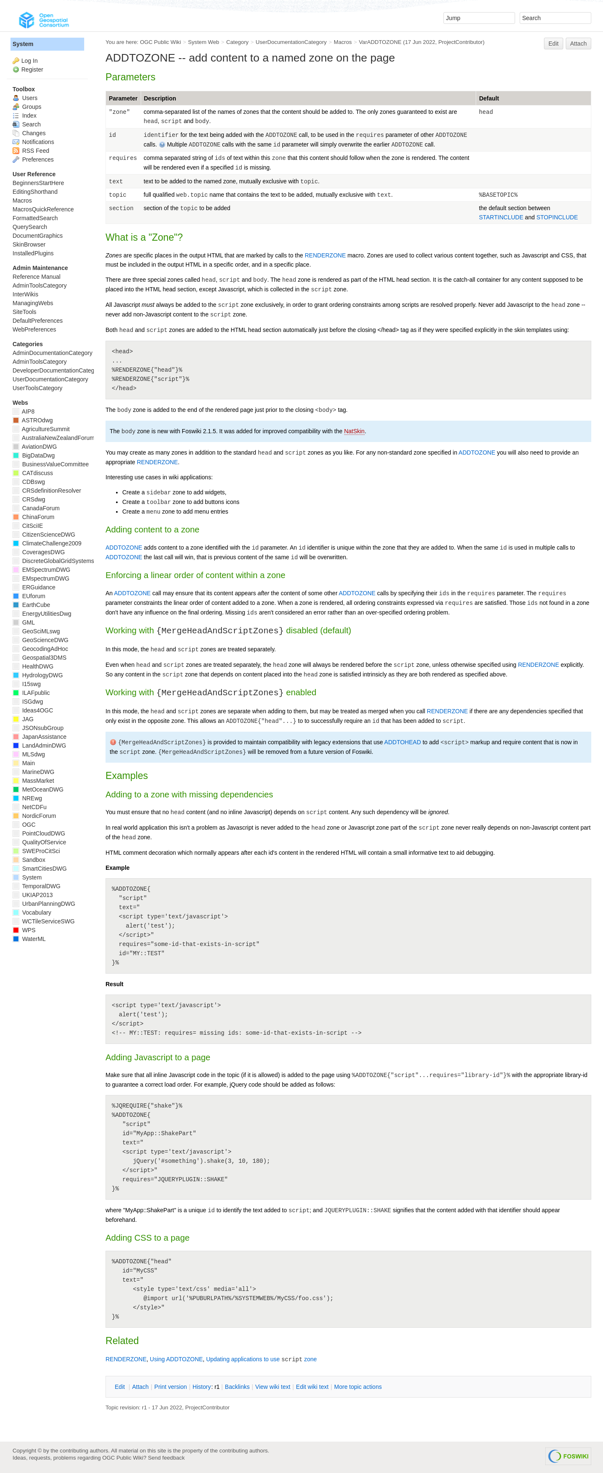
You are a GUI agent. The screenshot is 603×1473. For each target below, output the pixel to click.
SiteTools (24, 311)
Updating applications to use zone (261, 1359)
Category (237, 42)
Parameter (123, 98)
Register (32, 69)
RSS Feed (31, 150)
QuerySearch (30, 227)
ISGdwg (28, 701)
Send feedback (166, 1458)
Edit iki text (312, 1386)
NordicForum (34, 815)
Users (25, 98)
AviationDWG (35, 446)
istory (202, 1386)
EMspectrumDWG (41, 578)
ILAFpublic (31, 692)
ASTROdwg (33, 420)
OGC (24, 824)
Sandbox (29, 859)
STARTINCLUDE (501, 217)
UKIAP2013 (33, 895)
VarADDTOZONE (380, 42)
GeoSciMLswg (36, 631)
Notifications (33, 142)
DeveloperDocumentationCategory (58, 370)
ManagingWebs (33, 303)
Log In (29, 60)
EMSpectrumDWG (41, 569)
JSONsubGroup (38, 728)
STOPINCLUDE (557, 217)
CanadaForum (36, 508)
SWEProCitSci (36, 851)
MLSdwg (29, 754)
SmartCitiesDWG (40, 868)
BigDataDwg (34, 455)
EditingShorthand (35, 191)
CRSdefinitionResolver (47, 490)
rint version (171, 1386)
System (23, 44)
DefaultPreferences (38, 320)
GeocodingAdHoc (40, 648)
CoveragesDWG (39, 552)
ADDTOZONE (477, 452)
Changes (29, 133)
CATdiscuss (33, 473)
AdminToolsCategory (40, 285)
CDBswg (29, 481)
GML (24, 622)
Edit (554, 43)
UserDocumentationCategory (291, 42)
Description (160, 98)
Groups (27, 106)
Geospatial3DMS (40, 657)
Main (24, 763)
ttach (140, 1386)
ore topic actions (358, 1386)
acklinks (237, 1386)
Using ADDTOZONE (176, 1359)
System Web (203, 42)
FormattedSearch (35, 218)
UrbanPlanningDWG (44, 903)
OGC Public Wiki (160, 42)
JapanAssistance (40, 736)
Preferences (33, 159)
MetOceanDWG (38, 789)
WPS (24, 930)
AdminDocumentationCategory (53, 353)
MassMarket (33, 780)
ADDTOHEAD (402, 742)
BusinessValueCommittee (51, 464)
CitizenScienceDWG (44, 534)
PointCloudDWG (39, 833)
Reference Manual (36, 276)
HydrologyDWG (38, 675)
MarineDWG (33, 772)
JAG (23, 719)
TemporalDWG (36, 886)
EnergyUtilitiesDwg (42, 613)
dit (120, 1386)
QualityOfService (39, 842)
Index (24, 115)
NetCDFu (29, 807)
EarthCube (31, 605)
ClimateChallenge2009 (47, 543)
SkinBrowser (29, 244)
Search (27, 124)
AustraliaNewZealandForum (54, 437)
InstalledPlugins (33, 253)
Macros (343, 42)
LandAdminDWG (39, 745)
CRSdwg (29, 499)
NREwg (27, 798)
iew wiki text (273, 1386)
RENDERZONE (325, 255)
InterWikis (25, 294)
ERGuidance (34, 587)
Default (489, 98)
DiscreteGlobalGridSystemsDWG (60, 561)
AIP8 (23, 411)
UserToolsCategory (37, 388)
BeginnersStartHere (38, 183)
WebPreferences (34, 329)
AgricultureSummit (41, 429)
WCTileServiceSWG (44, 921)
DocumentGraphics (38, 235)
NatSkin (354, 431)
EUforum (29, 596)
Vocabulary (32, 912)
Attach (578, 43)
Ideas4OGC (33, 710)
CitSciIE (28, 525)
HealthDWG (33, 666)
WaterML (29, 939)
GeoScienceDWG (40, 640)
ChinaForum (33, 517)
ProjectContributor (460, 42)
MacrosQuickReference (43, 209)
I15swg (27, 684)
